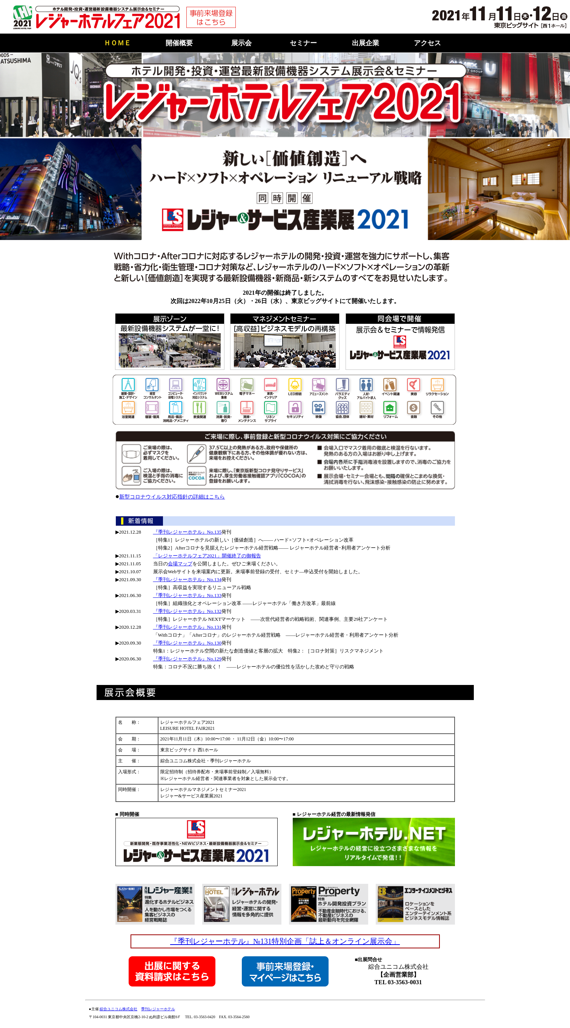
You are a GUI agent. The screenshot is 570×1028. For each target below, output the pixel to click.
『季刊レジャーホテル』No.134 (187, 579)
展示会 (241, 43)
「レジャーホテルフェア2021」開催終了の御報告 (207, 556)
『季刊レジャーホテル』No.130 (187, 643)
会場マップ (180, 563)
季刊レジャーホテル (158, 1009)
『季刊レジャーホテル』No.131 (187, 627)
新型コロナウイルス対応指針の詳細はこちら (172, 497)
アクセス (427, 43)
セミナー (303, 43)
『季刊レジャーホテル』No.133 (187, 595)
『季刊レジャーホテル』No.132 (187, 611)
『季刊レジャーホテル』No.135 (187, 532)
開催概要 (179, 43)
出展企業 (365, 43)
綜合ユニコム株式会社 (118, 1009)
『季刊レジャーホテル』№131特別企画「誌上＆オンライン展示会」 (285, 941)
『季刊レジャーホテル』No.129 (187, 659)
